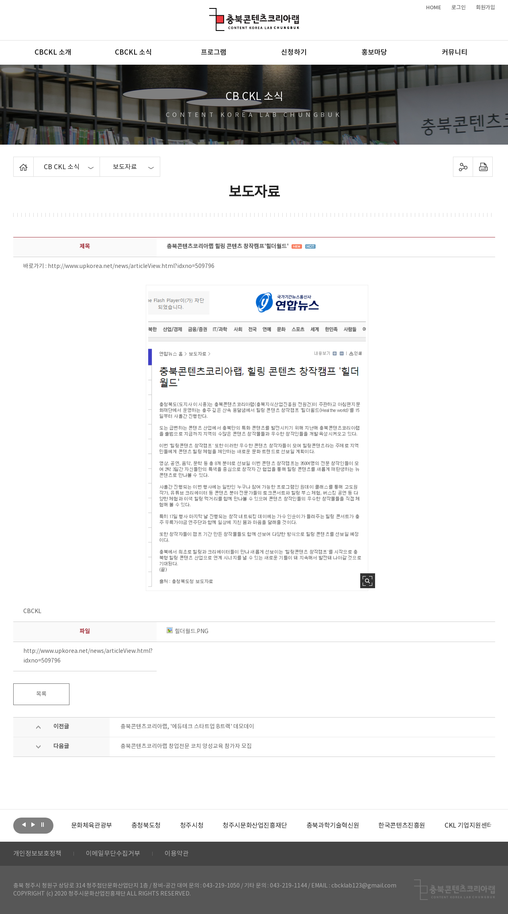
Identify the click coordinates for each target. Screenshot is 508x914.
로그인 (458, 7)
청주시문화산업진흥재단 (254, 825)
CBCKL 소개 (53, 53)
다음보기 (33, 825)
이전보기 (24, 825)
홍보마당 (374, 53)
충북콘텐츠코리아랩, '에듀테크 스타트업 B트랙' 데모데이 (187, 727)
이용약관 (177, 853)
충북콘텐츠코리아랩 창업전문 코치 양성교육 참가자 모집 (186, 746)
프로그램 (213, 53)
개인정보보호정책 (37, 853)
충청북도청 (146, 825)
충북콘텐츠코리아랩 (211, 12)
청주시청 (191, 825)
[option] (91, 826)
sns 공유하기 (462, 167)
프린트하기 (482, 167)
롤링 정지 (43, 825)
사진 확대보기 (368, 581)
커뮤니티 (454, 53)
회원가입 (485, 7)
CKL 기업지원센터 (469, 825)
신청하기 (294, 53)
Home (15, 161)
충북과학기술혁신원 (332, 825)
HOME (433, 7)
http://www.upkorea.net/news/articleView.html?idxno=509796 (131, 266)
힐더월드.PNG (187, 631)
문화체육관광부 (91, 825)
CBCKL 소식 (133, 53)
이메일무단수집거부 (113, 853)
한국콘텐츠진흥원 (401, 825)
